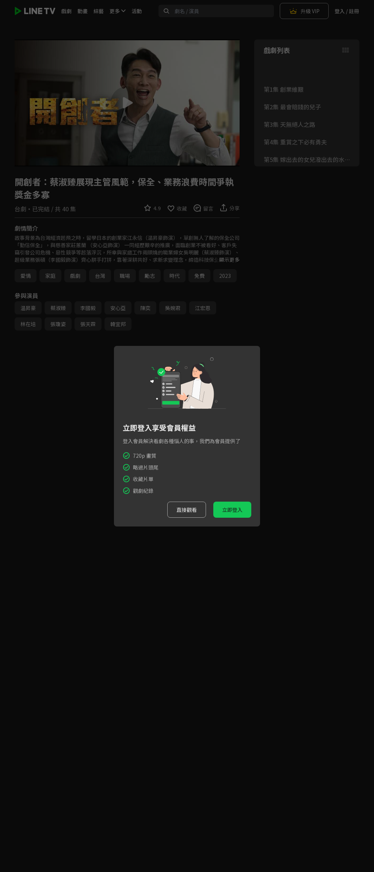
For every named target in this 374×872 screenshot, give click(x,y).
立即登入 (232, 509)
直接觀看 (186, 509)
